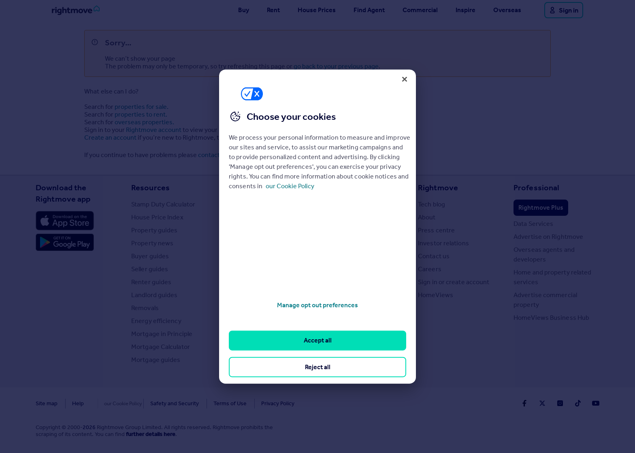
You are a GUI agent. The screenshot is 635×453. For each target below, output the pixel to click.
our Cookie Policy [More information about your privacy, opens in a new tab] (290, 186)
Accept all (318, 340)
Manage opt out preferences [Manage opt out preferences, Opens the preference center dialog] (317, 305)
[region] (317, 226)
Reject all (317, 366)
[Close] (404, 79)
